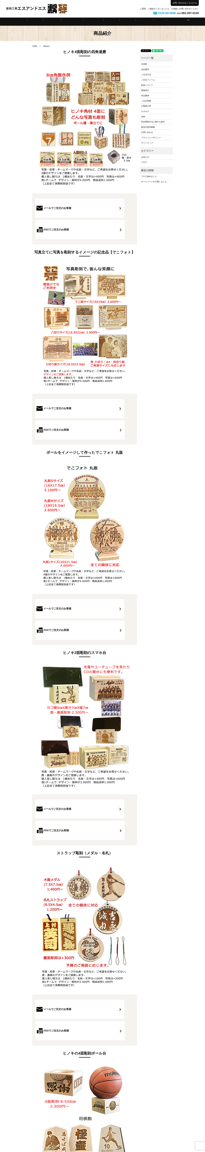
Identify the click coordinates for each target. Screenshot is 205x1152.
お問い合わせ (147, 132)
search (168, 22)
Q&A (146, 22)
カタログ (145, 111)
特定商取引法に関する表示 (153, 122)
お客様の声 (146, 106)
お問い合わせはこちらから (184, 3)
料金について (95, 22)
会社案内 (49, 22)
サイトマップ (147, 143)
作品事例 (121, 22)
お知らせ (145, 157)
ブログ (144, 162)
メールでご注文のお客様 (60, 208)
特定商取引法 (158, 22)
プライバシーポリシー (151, 137)
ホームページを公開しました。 (155, 181)
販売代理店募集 (148, 127)
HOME (37, 22)
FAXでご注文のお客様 (109, 208)
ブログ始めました (149, 176)
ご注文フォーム (78, 22)
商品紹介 (109, 22)
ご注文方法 (62, 22)
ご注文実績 (134, 22)
